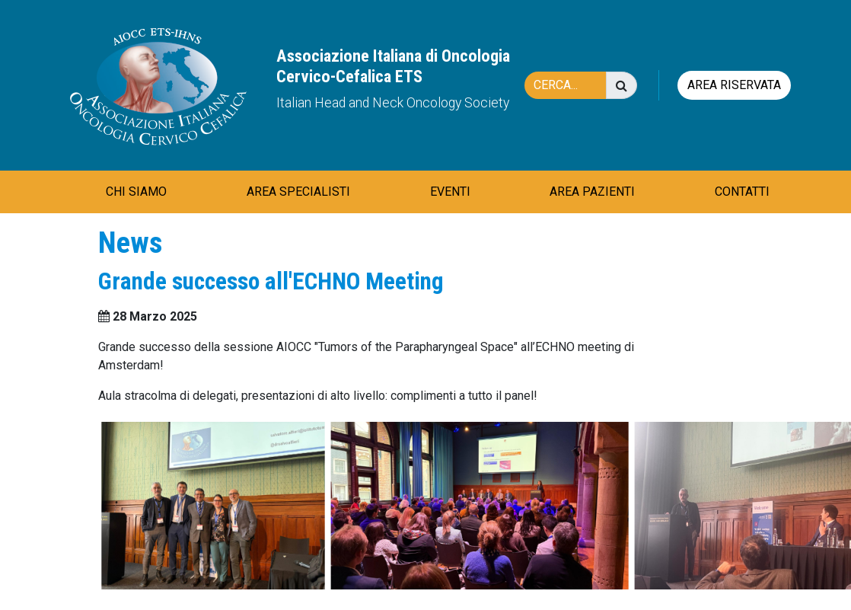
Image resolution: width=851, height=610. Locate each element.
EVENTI (450, 191)
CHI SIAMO (136, 191)
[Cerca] (573, 85)
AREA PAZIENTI (592, 191)
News (130, 242)
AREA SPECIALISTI (298, 191)
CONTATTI (742, 191)
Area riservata (734, 85)
